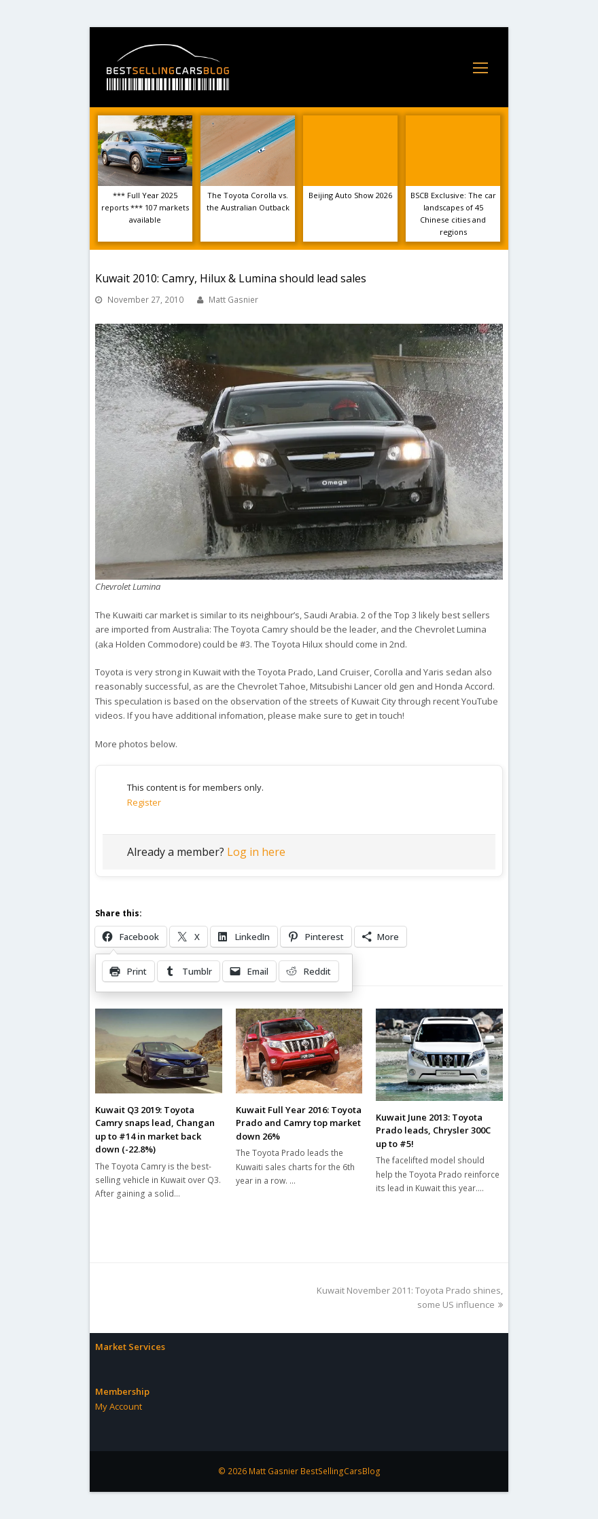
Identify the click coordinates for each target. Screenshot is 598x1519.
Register (144, 802)
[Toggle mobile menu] (480, 67)
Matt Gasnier (233, 299)
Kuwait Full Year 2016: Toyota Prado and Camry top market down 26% (299, 1123)
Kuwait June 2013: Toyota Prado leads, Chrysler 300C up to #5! (433, 1130)
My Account (118, 1406)
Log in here (256, 851)
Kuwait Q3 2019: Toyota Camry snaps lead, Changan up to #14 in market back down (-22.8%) (155, 1130)
